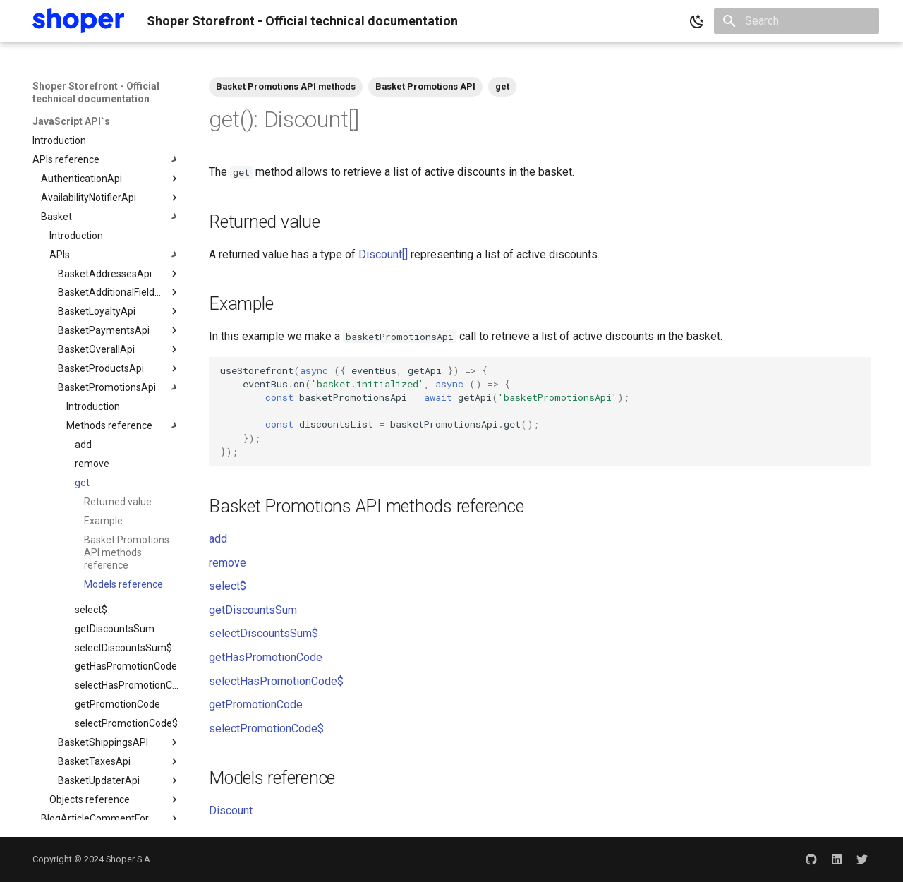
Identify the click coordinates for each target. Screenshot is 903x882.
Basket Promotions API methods (286, 86)
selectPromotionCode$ (266, 728)
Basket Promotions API (425, 86)
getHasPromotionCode (265, 657)
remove (227, 562)
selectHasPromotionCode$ (276, 681)
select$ (227, 586)
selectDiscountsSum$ (263, 633)
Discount (231, 810)
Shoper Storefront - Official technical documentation (95, 92)
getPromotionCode (256, 704)
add (218, 538)
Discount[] (383, 254)
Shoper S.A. (129, 859)
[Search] (796, 21)
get (502, 86)
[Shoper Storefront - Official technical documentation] (78, 21)
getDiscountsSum (253, 610)
